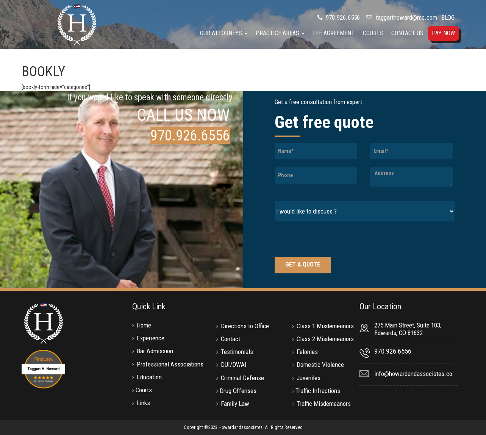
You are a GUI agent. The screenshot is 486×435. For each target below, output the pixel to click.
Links (143, 403)
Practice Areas (280, 33)
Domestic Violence (320, 364)
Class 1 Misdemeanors (325, 326)
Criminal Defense (242, 378)
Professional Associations (170, 364)
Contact (230, 339)
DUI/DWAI (234, 364)
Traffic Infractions (317, 390)
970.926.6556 (342, 17)
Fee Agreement (334, 33)
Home (144, 325)
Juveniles (308, 378)
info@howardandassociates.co (413, 373)
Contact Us (407, 33)
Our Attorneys (223, 33)
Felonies (307, 351)
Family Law (235, 403)
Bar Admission (155, 351)
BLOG (448, 17)
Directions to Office (245, 326)
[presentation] (332, 240)
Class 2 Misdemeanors (325, 339)
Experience (150, 338)
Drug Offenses (238, 390)
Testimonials (237, 351)
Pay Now (443, 33)
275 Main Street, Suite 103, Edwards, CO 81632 (407, 329)
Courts (373, 33)
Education (149, 377)
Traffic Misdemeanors (324, 403)
